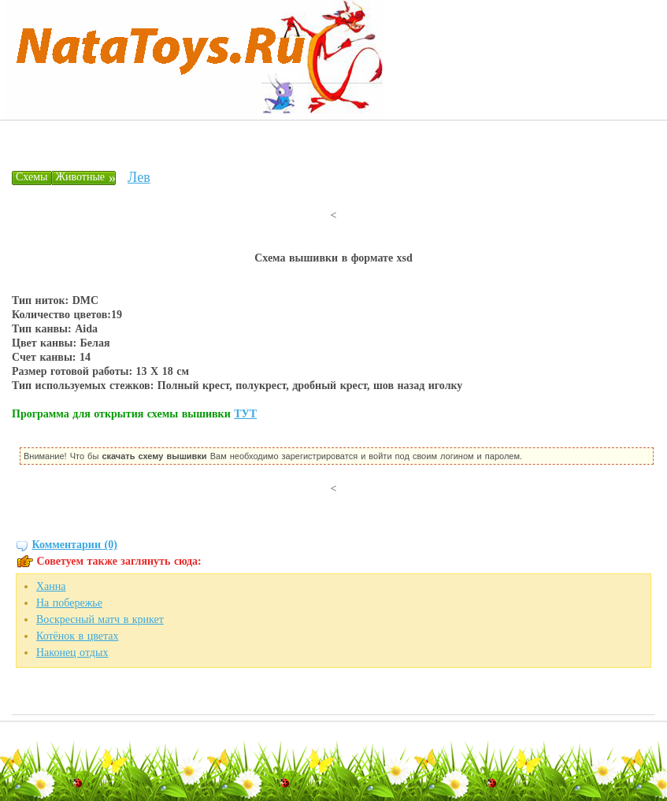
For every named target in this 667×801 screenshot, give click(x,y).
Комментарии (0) (74, 545)
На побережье (69, 603)
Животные (80, 177)
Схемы (31, 177)
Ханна (51, 586)
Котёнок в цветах (77, 636)
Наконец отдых (72, 652)
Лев (139, 177)
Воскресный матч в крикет (100, 619)
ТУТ (245, 414)
